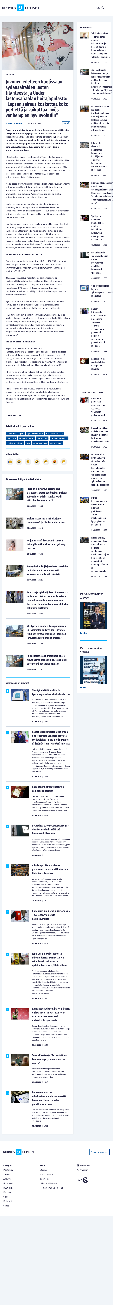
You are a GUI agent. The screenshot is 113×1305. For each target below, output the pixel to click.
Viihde (6, 1205)
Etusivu (43, 1169)
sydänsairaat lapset (15, 433)
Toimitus (44, 1178)
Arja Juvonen (55, 443)
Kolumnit (8, 1201)
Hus (28, 443)
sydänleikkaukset (35, 433)
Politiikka (10, 123)
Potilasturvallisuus (15, 443)
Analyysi (7, 1178)
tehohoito (11, 438)
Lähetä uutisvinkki (48, 1183)
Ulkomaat (8, 1183)
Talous (19, 123)
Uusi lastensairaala (54, 433)
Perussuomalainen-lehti (51, 1187)
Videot (6, 1196)
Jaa (66, 123)
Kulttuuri (7, 1192)
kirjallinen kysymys (59, 438)
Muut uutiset (9, 1187)
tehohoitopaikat (26, 438)
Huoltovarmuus (40, 443)
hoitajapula (42, 438)
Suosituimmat (47, 1174)
